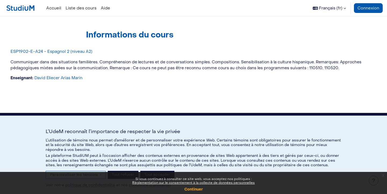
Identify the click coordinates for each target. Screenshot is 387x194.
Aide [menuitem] (105, 8)
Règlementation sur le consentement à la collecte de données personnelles (193, 183)
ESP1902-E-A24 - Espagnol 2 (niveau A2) (61, 51)
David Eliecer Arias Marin (70, 84)
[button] (329, 8)
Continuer (193, 189)
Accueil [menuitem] (53, 8)
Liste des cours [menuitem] (81, 8)
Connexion (368, 8)
